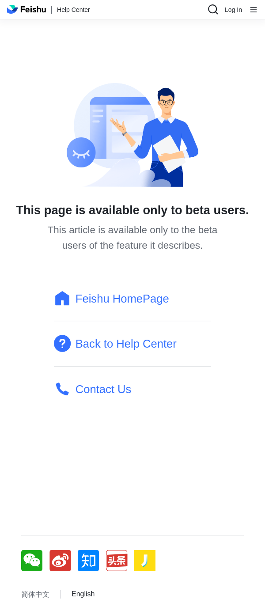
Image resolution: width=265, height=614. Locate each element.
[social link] (35, 560)
